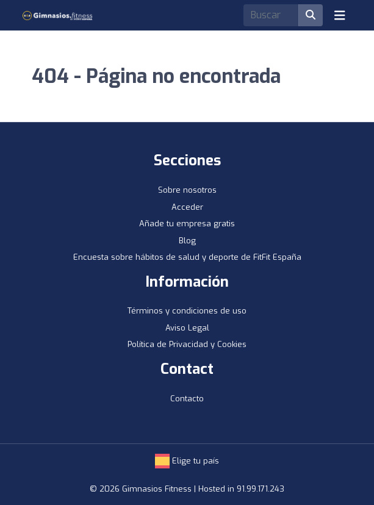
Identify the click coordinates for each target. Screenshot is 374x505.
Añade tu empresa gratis (187, 223)
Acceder (187, 207)
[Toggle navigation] (340, 15)
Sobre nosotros (187, 190)
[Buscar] (310, 15)
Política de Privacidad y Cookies (187, 344)
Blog (187, 240)
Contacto (187, 398)
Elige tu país (187, 461)
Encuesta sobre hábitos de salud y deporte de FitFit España (187, 257)
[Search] (271, 15)
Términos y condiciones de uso (187, 311)
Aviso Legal (187, 328)
